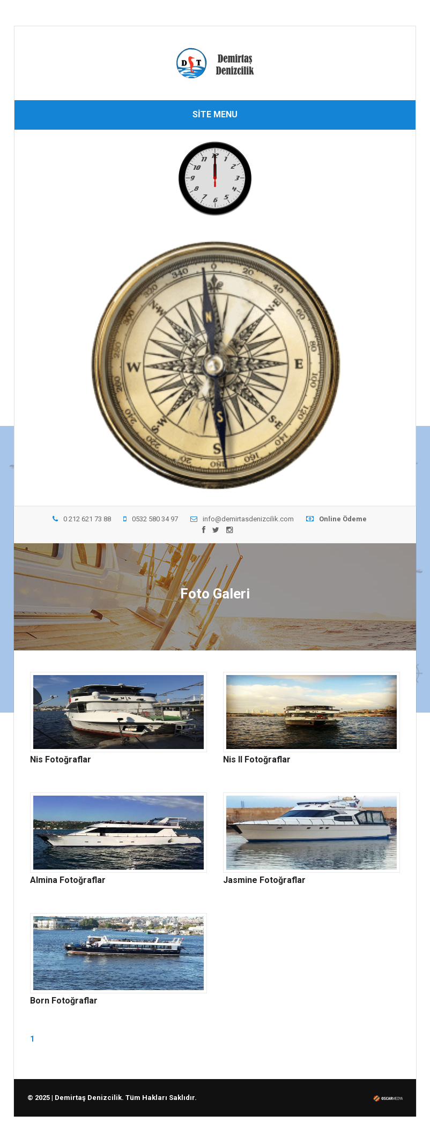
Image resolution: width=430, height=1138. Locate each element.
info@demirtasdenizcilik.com (242, 519)
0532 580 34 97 (150, 519)
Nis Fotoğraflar (60, 760)
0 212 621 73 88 (82, 519)
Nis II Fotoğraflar (257, 760)
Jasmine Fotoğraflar (264, 880)
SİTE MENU (215, 114)
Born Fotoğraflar (64, 1001)
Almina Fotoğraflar (68, 880)
